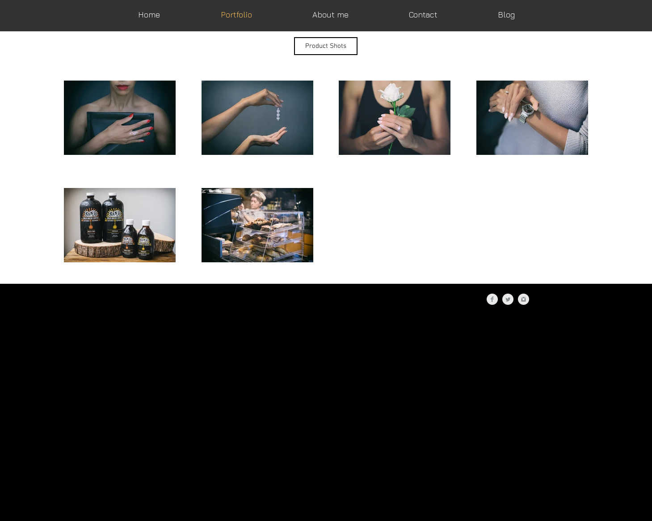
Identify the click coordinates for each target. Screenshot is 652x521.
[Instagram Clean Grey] (523, 299)
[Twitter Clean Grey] (507, 299)
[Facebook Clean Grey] (492, 299)
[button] (326, 46)
